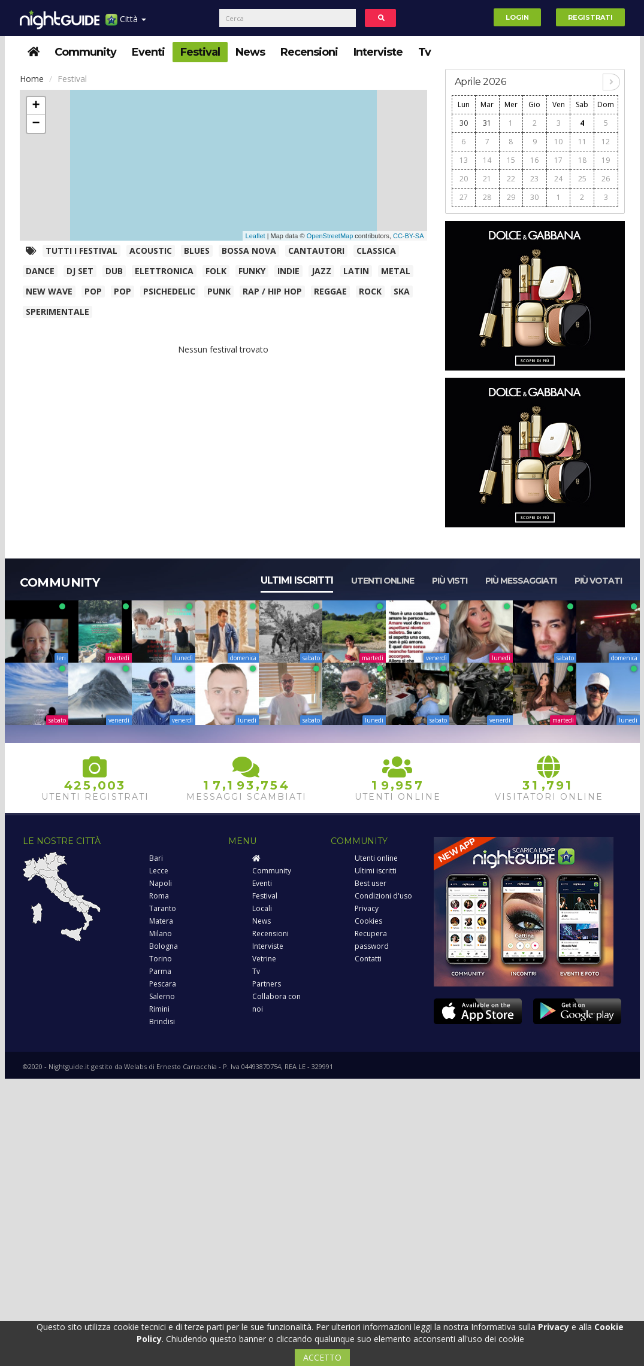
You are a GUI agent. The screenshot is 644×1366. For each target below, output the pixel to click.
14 (487, 160)
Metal (395, 271)
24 (558, 179)
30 (463, 123)
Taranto (162, 908)
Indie (288, 271)
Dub (114, 271)
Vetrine (264, 959)
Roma (159, 896)
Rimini (159, 1009)
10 (558, 141)
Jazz (321, 271)
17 (558, 160)
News (250, 52)
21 (487, 179)
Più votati (598, 580)
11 (582, 141)
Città (125, 23)
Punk (219, 291)
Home (32, 78)
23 (534, 179)
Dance (40, 271)
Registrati (590, 17)
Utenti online (382, 580)
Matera (161, 921)
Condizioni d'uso (383, 896)
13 (463, 160)
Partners (266, 984)
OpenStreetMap (330, 235)
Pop (93, 291)
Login (517, 17)
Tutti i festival (81, 250)
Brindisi (162, 1021)
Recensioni (309, 52)
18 (582, 160)
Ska (402, 291)
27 (463, 197)
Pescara (162, 984)
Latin (356, 271)
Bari (156, 858)
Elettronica (164, 271)
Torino (160, 959)
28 (487, 197)
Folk (215, 271)
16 (534, 160)
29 (511, 197)
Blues (197, 250)
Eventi (148, 52)
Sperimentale (57, 311)
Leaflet (255, 235)
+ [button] (36, 106)
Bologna (163, 946)
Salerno (162, 996)
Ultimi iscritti (297, 580)
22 (511, 179)
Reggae (330, 291)
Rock (370, 291)
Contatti (368, 959)
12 (605, 141)
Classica (376, 250)
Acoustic (150, 250)
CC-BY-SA (408, 235)
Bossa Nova (249, 250)
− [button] (36, 124)
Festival (200, 52)
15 (511, 160)
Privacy (367, 908)
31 (487, 123)
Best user (370, 883)
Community (85, 52)
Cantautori (316, 250)
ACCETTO (322, 1357)
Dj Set (79, 271)
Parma (160, 971)
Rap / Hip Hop (272, 291)
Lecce (158, 871)
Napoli (160, 883)
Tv (424, 52)
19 (605, 160)
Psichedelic (169, 291)
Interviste (378, 52)
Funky (251, 271)
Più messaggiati (521, 580)
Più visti (449, 580)
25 (582, 179)
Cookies (368, 921)
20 (463, 179)
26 (605, 179)
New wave (49, 291)
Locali (262, 908)
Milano (160, 933)
